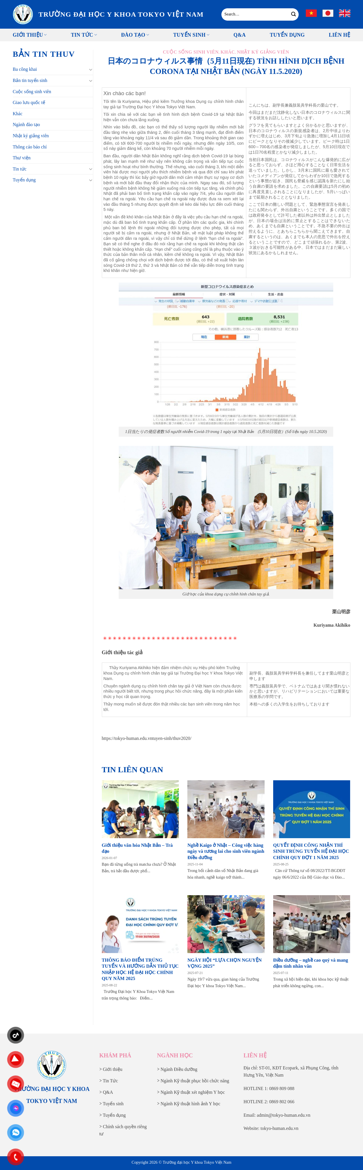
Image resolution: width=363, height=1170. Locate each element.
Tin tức (84, 35)
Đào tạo (135, 35)
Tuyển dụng (24, 179)
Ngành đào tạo (26, 124)
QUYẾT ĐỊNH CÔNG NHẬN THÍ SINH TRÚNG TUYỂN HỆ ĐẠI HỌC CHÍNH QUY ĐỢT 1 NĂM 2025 (311, 851)
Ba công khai (25, 69)
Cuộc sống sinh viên (32, 91)
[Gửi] (293, 14)
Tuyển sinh (191, 35)
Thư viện (22, 157)
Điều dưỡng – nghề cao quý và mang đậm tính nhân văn (310, 963)
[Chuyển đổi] (90, 69)
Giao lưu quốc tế (29, 102)
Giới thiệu (30, 35)
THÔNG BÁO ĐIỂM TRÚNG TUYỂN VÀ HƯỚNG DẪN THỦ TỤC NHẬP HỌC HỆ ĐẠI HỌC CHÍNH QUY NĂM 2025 (140, 969)
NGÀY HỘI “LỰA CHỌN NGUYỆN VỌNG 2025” (224, 963)
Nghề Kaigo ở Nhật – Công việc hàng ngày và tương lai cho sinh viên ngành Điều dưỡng (225, 851)
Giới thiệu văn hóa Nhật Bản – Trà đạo (137, 848)
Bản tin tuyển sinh (30, 80)
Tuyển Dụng (287, 35)
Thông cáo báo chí (30, 146)
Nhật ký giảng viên (31, 135)
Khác (18, 113)
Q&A (239, 35)
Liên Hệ (339, 35)
